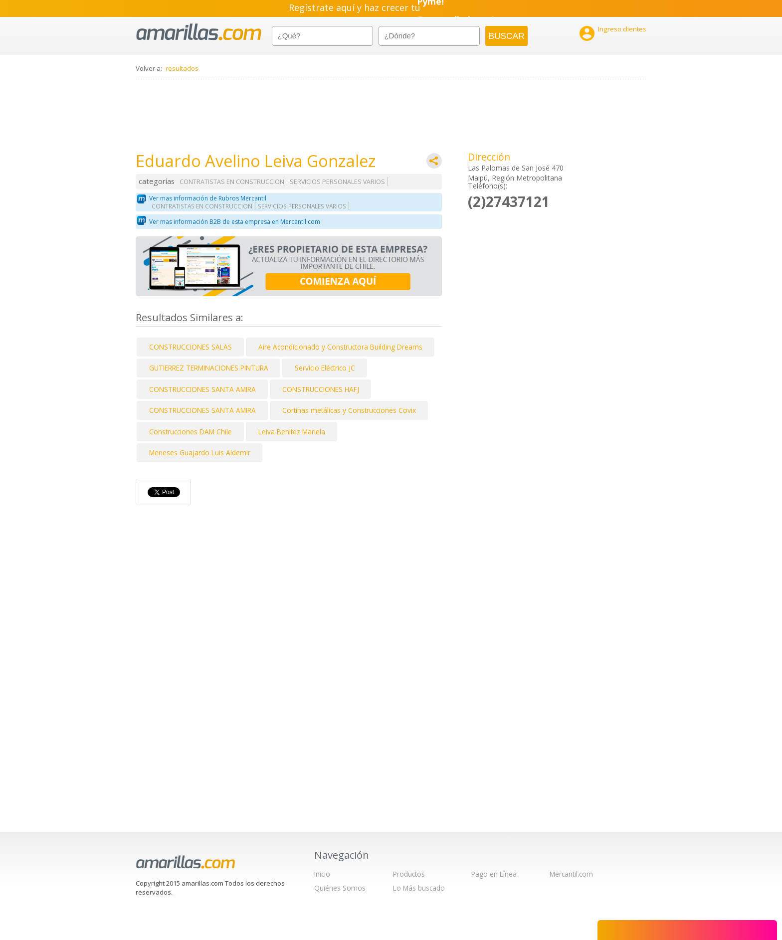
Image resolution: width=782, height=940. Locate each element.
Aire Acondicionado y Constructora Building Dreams (340, 347)
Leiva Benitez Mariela (291, 431)
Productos (409, 874)
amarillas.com (199, 32)
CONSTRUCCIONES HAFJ (320, 389)
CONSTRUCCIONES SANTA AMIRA (202, 389)
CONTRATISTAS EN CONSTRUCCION (232, 182)
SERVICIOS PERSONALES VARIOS (337, 182)
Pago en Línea (494, 874)
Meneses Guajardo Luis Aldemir (199, 452)
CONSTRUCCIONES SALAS (190, 347)
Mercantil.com (571, 874)
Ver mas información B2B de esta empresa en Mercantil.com (234, 221)
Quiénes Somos (340, 888)
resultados (182, 68)
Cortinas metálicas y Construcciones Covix (349, 410)
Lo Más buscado (419, 888)
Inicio (322, 874)
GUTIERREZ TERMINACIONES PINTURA (208, 368)
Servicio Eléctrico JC (325, 368)
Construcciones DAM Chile (190, 431)
